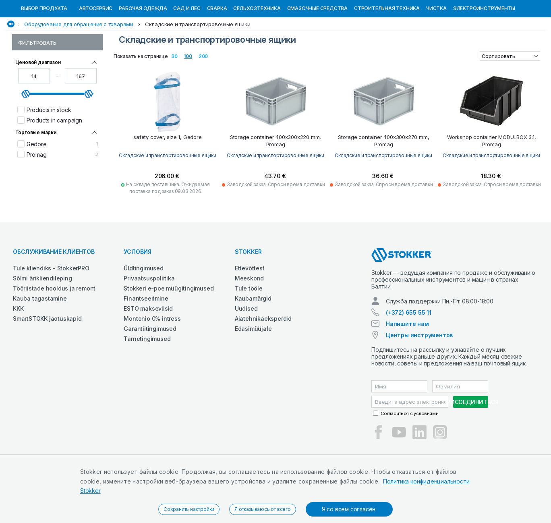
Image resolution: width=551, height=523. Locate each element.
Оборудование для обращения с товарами (78, 65)
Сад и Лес (186, 50)
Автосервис (95, 50)
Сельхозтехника (256, 50)
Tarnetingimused (147, 380)
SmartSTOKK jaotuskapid (47, 360)
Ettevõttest (250, 309)
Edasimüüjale (253, 370)
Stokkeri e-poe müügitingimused (168, 329)
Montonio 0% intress (152, 360)
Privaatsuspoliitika (149, 319)
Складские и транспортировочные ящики (198, 65)
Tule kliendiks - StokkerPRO (51, 309)
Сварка (217, 50)
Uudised (246, 350)
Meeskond (249, 319)
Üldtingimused (143, 309)
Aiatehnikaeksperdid (263, 360)
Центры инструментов (419, 376)
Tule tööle (249, 329)
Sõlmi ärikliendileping (42, 319)
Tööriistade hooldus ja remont (54, 329)
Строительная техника (387, 50)
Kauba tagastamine (40, 339)
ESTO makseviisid (148, 350)
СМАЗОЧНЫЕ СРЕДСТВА (317, 50)
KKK (18, 350)
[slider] (25, 135)
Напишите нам (407, 365)
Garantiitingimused (150, 370)
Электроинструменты (484, 50)
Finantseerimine (146, 339)
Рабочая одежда (143, 50)
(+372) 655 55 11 (408, 354)
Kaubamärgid (253, 339)
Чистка (436, 50)
